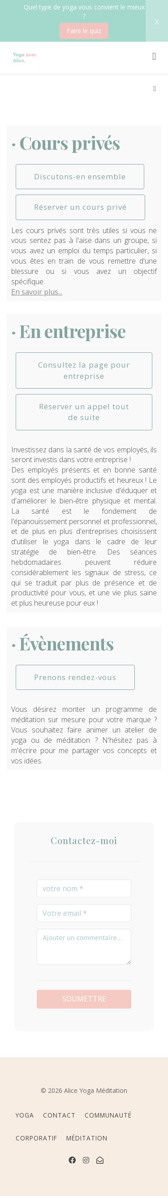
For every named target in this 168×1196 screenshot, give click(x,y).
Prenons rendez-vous (75, 677)
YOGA (25, 1115)
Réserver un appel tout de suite (84, 411)
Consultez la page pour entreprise (84, 370)
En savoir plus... (36, 292)
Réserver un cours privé (80, 207)
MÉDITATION (87, 1138)
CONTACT (59, 1115)
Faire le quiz (84, 30)
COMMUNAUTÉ (108, 1115)
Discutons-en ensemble (80, 176)
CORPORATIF (36, 1138)
